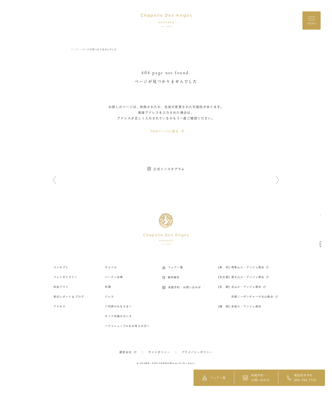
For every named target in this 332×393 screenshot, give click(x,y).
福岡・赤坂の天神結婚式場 (158, 363)
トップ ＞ (76, 49)
